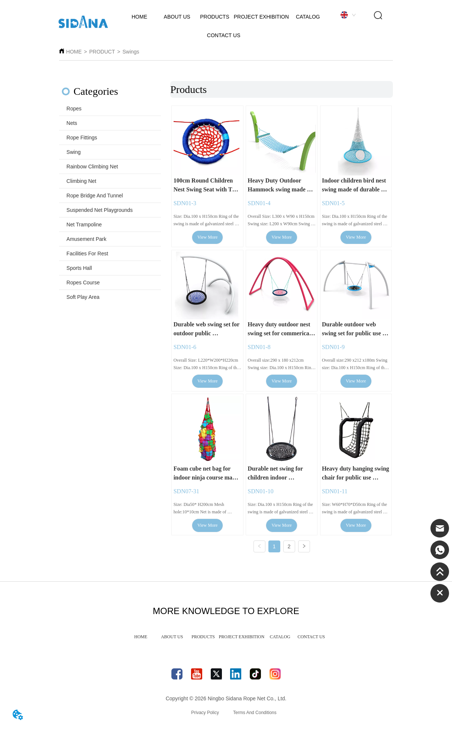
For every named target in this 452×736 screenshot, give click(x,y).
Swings (130, 52)
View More (207, 238)
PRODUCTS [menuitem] (203, 639)
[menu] (226, 640)
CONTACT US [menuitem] (311, 639)
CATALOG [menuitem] (280, 639)
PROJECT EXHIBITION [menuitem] (242, 639)
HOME (74, 52)
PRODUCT (102, 52)
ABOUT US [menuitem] (172, 639)
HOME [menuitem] (140, 639)
